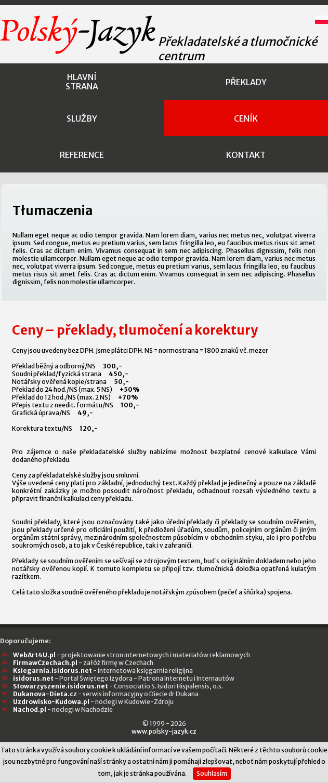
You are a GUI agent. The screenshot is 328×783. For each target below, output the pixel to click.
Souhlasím (211, 773)
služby (82, 118)
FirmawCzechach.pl (83, 663)
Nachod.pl (63, 709)
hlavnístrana (81, 81)
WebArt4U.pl (131, 655)
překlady (246, 82)
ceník (246, 118)
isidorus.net (123, 678)
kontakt (246, 155)
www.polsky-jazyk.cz (164, 731)
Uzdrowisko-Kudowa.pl (93, 702)
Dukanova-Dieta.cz (106, 694)
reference (82, 155)
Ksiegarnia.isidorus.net (103, 670)
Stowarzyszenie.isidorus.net (118, 686)
